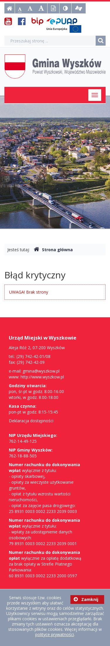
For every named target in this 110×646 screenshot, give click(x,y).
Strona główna (53, 249)
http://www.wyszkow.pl (42, 377)
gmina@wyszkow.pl (41, 371)
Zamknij (86, 599)
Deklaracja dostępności (31, 420)
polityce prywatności (54, 634)
